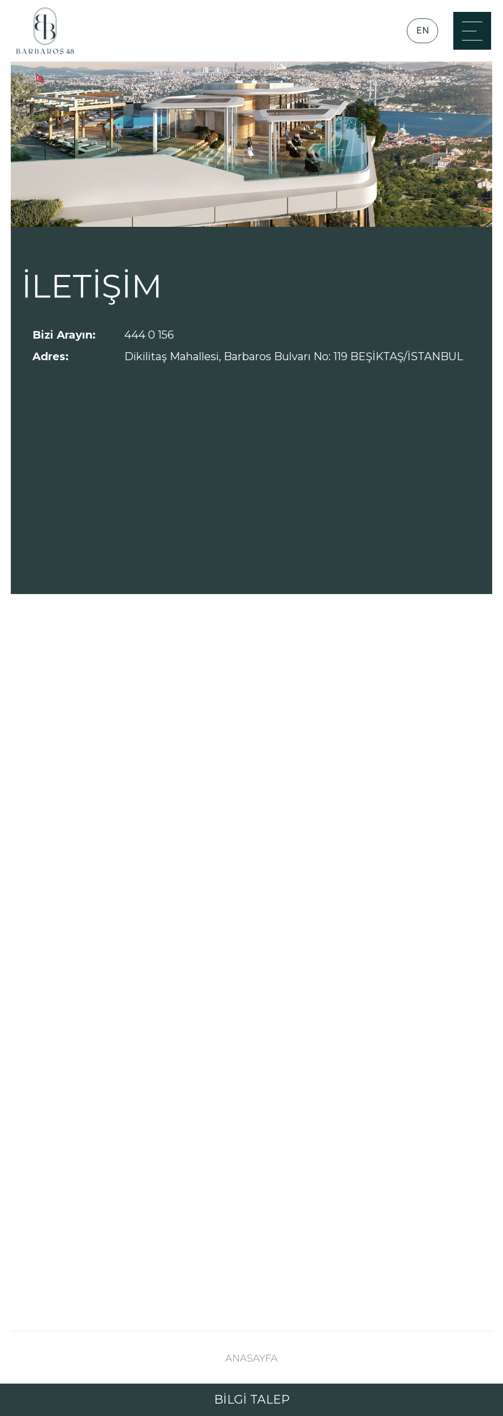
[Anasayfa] (45, 31)
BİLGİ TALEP (252, 1399)
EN (422, 30)
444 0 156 (149, 334)
